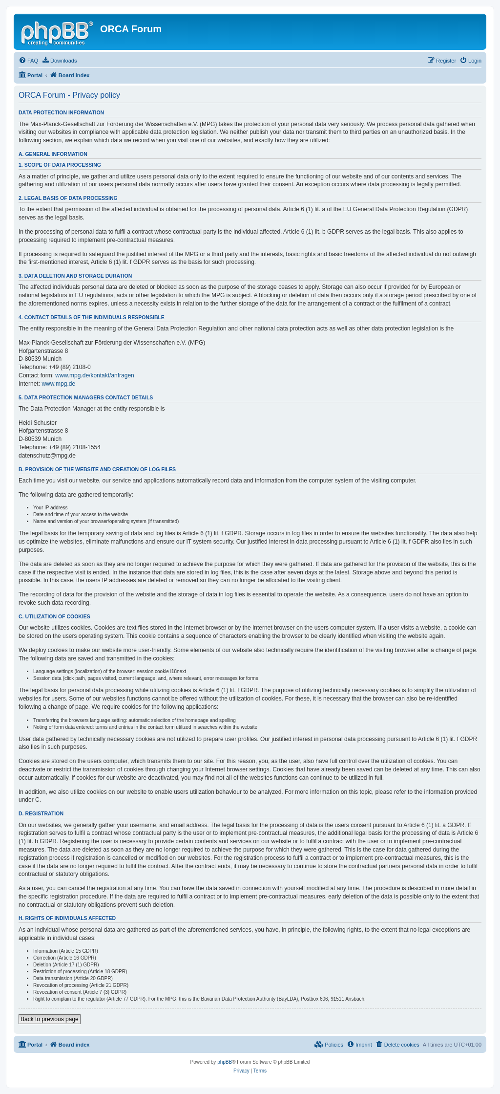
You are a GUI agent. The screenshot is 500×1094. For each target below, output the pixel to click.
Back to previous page (50, 1019)
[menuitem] (28, 60)
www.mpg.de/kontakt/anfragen (94, 375)
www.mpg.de (58, 383)
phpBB (224, 1062)
